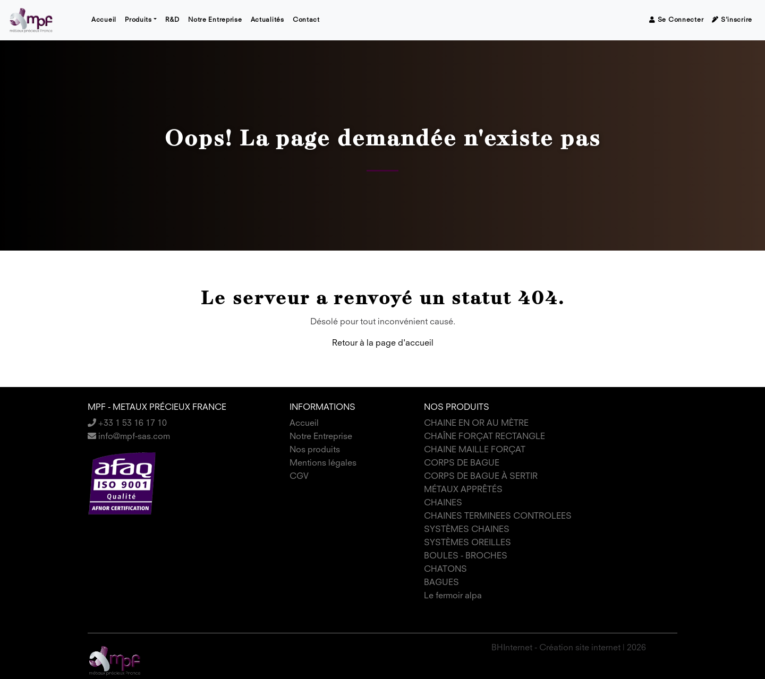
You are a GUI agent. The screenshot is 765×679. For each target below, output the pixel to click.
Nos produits (315, 450)
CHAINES (443, 503)
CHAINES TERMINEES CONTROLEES (498, 516)
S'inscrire (732, 19)
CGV (299, 476)
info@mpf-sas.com (129, 437)
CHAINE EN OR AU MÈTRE (476, 423)
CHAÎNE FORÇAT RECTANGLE (484, 437)
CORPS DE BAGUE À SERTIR (481, 476)
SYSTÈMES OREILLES (467, 543)
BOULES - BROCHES (465, 556)
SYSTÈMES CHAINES (466, 530)
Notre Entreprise (215, 20)
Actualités (267, 20)
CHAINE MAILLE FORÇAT (474, 450)
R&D (172, 20)
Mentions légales (323, 463)
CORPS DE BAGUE (461, 463)
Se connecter (676, 19)
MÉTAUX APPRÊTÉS (463, 490)
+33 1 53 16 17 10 (127, 423)
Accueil (103, 20)
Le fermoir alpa (453, 596)
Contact (306, 20)
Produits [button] (138, 20)
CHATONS (445, 569)
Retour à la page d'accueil (383, 343)
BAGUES (441, 583)
